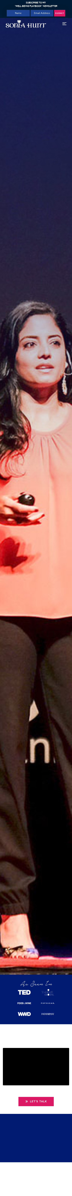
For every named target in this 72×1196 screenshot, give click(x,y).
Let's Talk (36, 1101)
